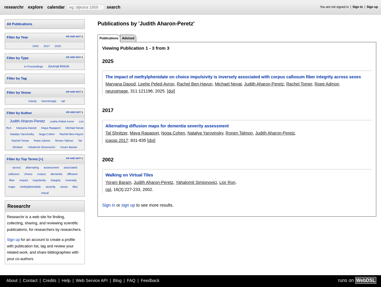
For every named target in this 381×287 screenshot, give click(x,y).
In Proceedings (33, 66)
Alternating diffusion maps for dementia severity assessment (167, 126)
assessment (51, 167)
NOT (78, 36)
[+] (41, 159)
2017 (46, 46)
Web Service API (92, 280)
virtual (45, 192)
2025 (58, 46)
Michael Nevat (74, 127)
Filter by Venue (19, 92)
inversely (71, 180)
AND (72, 36)
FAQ (131, 280)
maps (11, 186)
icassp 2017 (117, 140)
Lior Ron (227, 182)
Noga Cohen (47, 134)
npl (63, 101)
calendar (56, 7)
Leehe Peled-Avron (62, 121)
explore (35, 7)
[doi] (171, 91)
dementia (56, 174)
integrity (56, 180)
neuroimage (48, 101)
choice (28, 174)
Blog (117, 280)
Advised (128, 38)
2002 (36, 46)
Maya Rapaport (51, 127)
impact (24, 180)
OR (67, 36)
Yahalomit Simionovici (41, 147)
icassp (32, 101)
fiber (12, 180)
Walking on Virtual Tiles (129, 175)
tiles (74, 186)
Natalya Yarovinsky (22, 134)
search (113, 7)
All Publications (19, 24)
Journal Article (58, 66)
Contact (30, 280)
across (16, 167)
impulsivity (39, 180)
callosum (14, 174)
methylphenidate (30, 186)
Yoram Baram (68, 147)
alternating (32, 167)
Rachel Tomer (20, 140)
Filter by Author (19, 113)
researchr (14, 7)
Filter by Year (17, 37)
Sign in (358, 7)
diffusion (72, 174)
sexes (64, 186)
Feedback (150, 280)
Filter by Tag (17, 78)
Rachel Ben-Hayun (72, 134)
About (12, 280)
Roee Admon (42, 140)
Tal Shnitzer (116, 133)
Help (66, 280)
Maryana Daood (26, 127)
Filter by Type (18, 58)
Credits (49, 280)
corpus (41, 174)
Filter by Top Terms (22, 159)
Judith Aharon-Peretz (27, 121)
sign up (128, 205)
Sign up (372, 7)
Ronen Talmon (64, 140)
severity (51, 186)
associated (70, 167)
